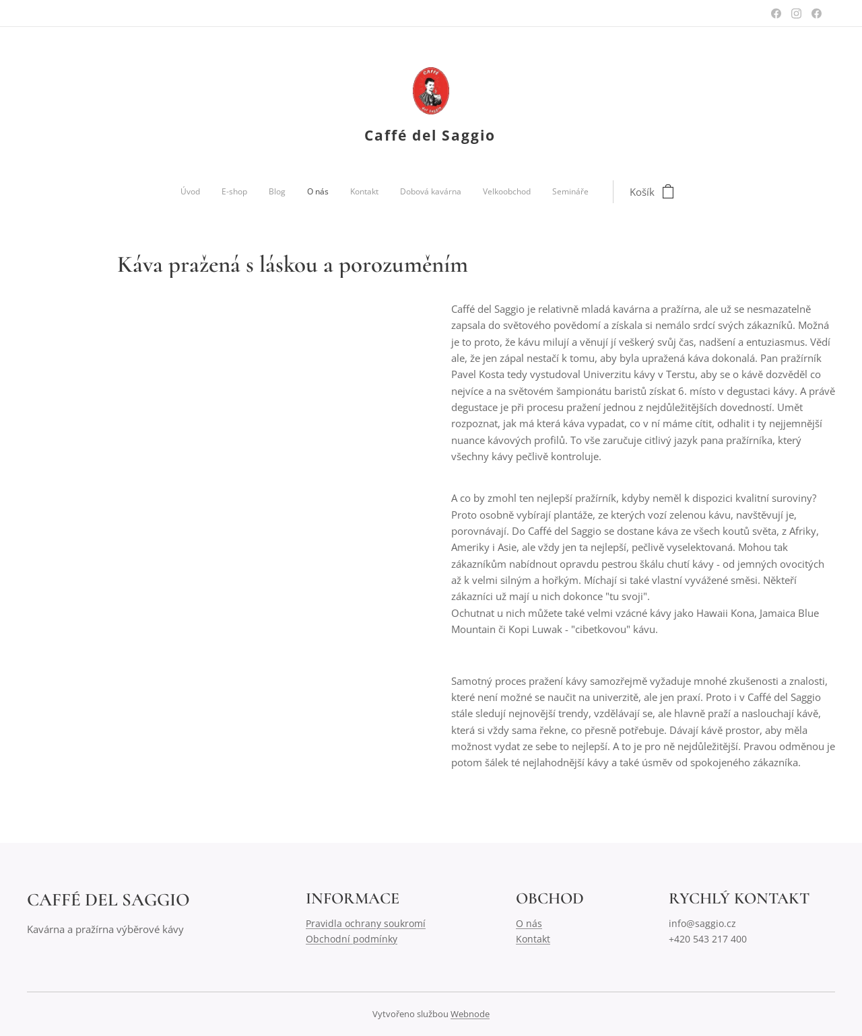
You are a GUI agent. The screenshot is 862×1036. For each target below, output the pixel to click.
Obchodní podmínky (351, 938)
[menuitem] (314, 192)
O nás (529, 923)
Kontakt (533, 938)
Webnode (470, 1014)
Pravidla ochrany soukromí (366, 923)
